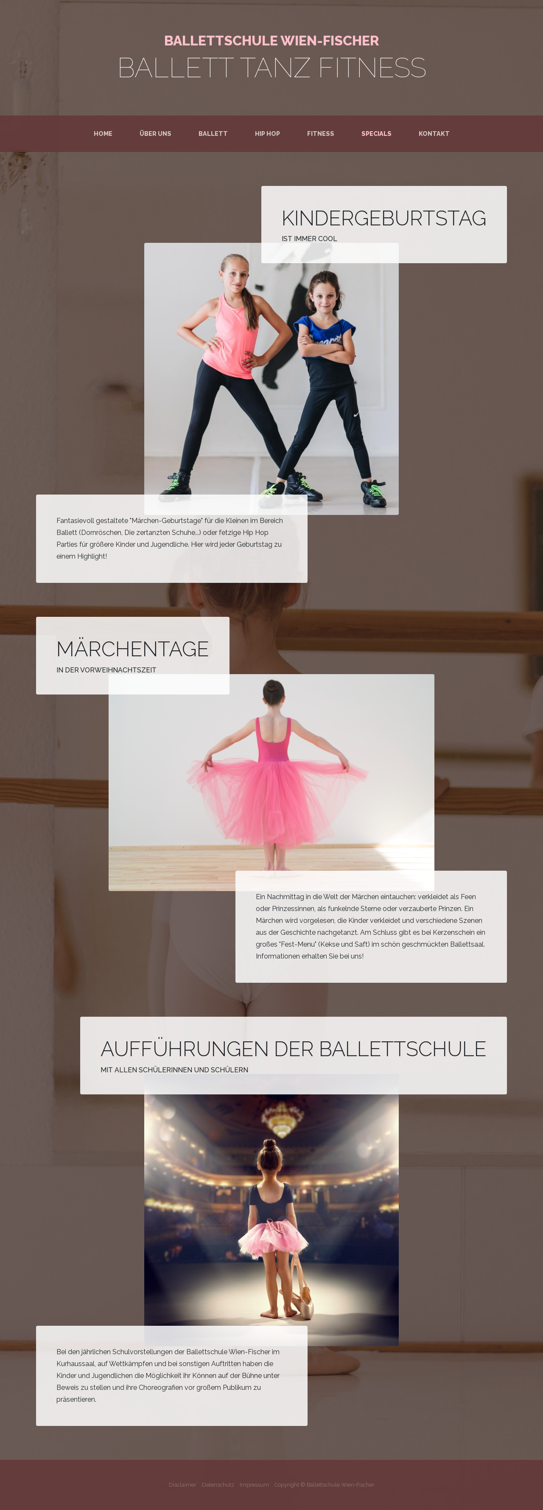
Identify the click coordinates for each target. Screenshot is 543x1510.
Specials (376, 133)
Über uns (155, 133)
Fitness (320, 133)
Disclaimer (182, 1485)
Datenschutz (218, 1485)
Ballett (213, 133)
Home (105, 133)
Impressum (254, 1485)
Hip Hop (267, 133)
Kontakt (434, 133)
